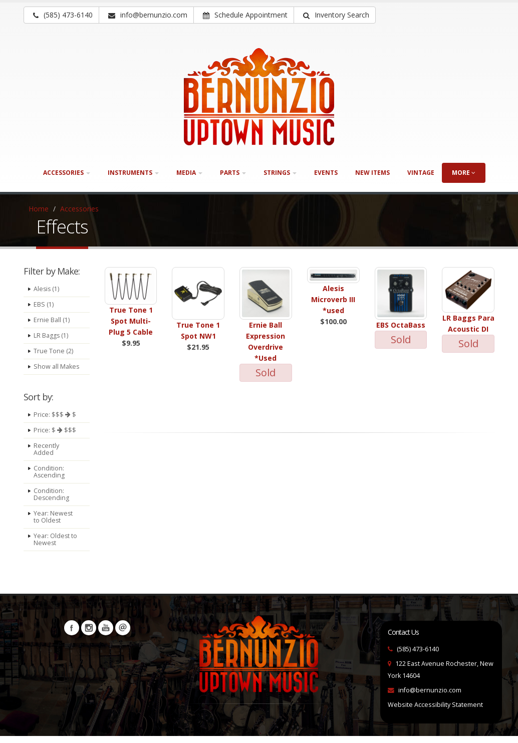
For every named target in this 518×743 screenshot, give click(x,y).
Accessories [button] (66, 172)
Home (39, 208)
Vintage (420, 172)
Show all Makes (46, 370)
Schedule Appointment (245, 15)
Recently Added (46, 456)
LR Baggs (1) (51, 335)
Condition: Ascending (49, 478)
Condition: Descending (52, 501)
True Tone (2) (53, 351)
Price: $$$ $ (55, 421)
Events (326, 172)
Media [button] (189, 172)
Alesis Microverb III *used (333, 299)
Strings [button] (280, 172)
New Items (372, 172)
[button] (335, 15)
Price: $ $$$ (55, 437)
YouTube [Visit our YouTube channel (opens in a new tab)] (105, 634)
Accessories (79, 208)
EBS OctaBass (400, 325)
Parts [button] (233, 172)
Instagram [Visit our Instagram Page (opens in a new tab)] (88, 634)
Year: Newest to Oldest (53, 524)
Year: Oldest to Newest (56, 546)
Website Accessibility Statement (435, 711)
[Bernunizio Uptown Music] (259, 96)
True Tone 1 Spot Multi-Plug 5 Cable (131, 321)
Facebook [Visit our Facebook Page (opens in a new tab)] (71, 634)
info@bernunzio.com (429, 697)
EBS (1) (44, 304)
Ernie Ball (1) (52, 320)
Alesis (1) (47, 289)
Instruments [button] (133, 172)
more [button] (463, 172)
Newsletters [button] (122, 634)
